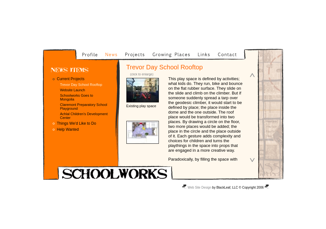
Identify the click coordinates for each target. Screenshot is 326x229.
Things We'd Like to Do (76, 123)
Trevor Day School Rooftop (81, 85)
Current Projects (71, 79)
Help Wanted (68, 129)
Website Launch (72, 90)
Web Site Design (199, 187)
